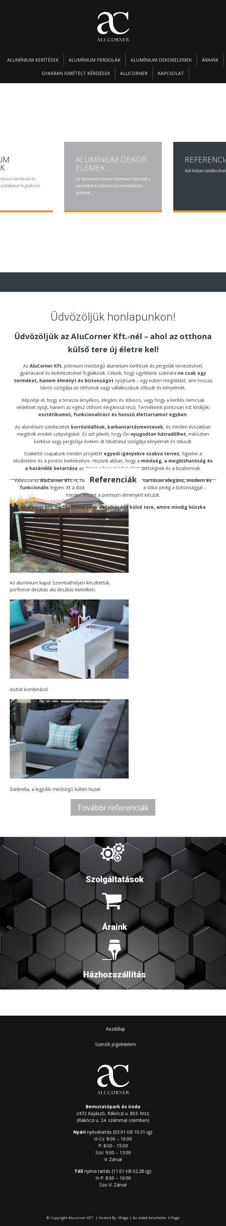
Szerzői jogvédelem (115, 1044)
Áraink (210, 60)
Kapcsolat (171, 73)
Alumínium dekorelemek (161, 60)
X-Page (174, 1217)
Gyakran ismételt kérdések (76, 73)
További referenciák (113, 807)
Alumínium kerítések (33, 60)
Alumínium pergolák (94, 60)
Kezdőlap (115, 1029)
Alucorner (134, 73)
